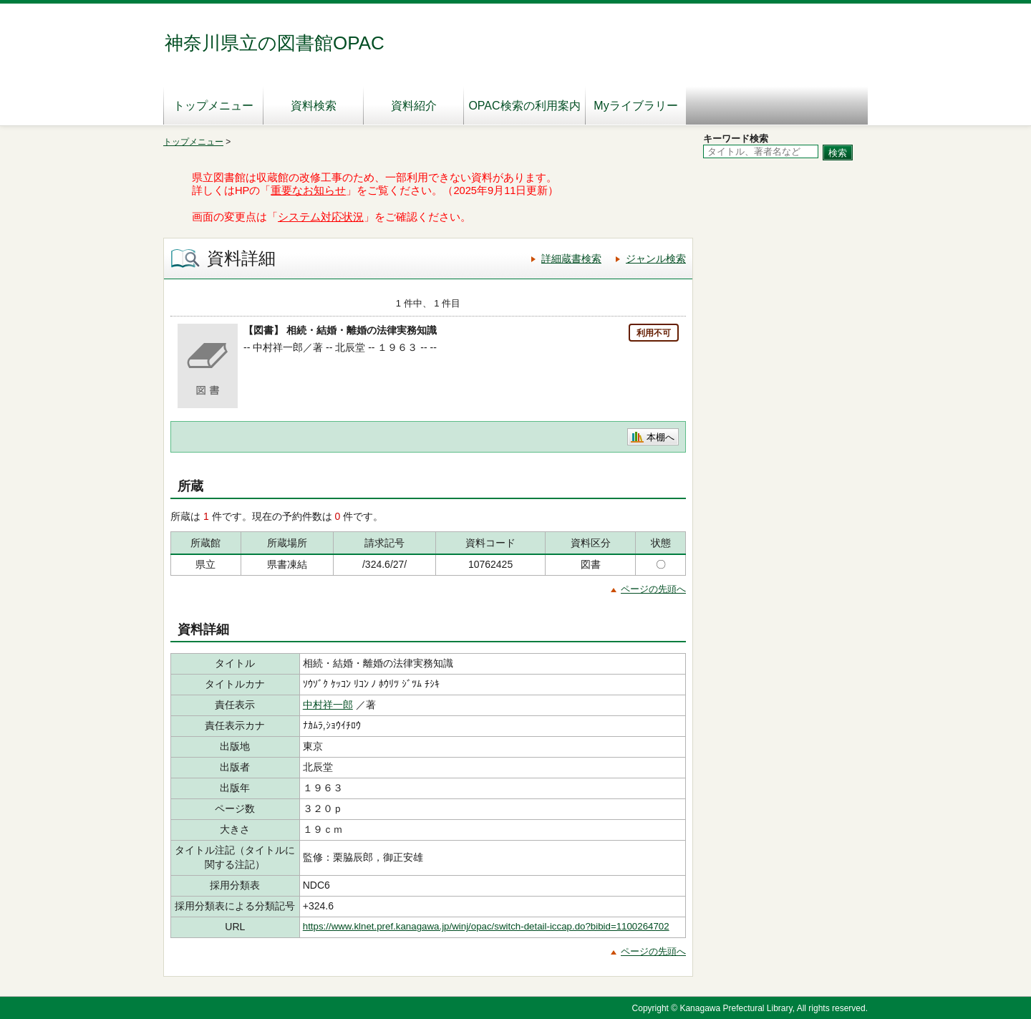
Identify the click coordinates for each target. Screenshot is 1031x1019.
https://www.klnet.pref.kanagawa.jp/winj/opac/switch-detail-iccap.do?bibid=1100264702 (486, 926)
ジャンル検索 (656, 258)
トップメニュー (213, 106)
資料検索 (314, 106)
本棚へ (660, 437)
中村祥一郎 (328, 704)
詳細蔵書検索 (571, 258)
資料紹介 (414, 106)
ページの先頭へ (653, 589)
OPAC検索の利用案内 (524, 106)
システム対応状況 (321, 217)
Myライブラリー (635, 106)
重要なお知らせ (308, 190)
